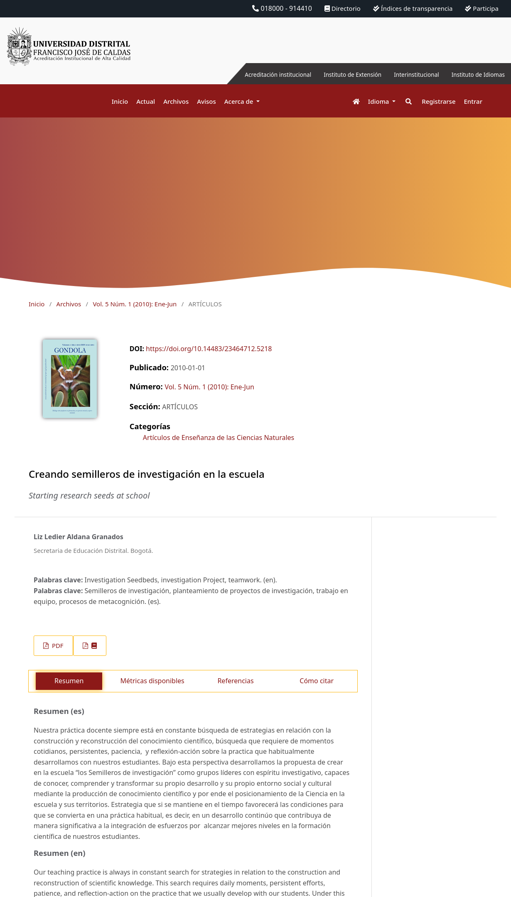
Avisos (206, 101)
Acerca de (239, 101)
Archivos (176, 101)
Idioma (379, 101)
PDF (56, 645)
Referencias (235, 680)
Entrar (473, 101)
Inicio (120, 101)
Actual (145, 101)
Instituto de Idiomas (473, 74)
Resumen (69, 680)
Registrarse (438, 101)
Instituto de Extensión (329, 74)
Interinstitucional (402, 74)
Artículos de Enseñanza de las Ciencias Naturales (218, 437)
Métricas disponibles (152, 680)
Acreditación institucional (243, 74)
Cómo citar (317, 680)
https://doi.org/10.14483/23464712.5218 (209, 348)
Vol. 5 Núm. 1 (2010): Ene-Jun (135, 304)
